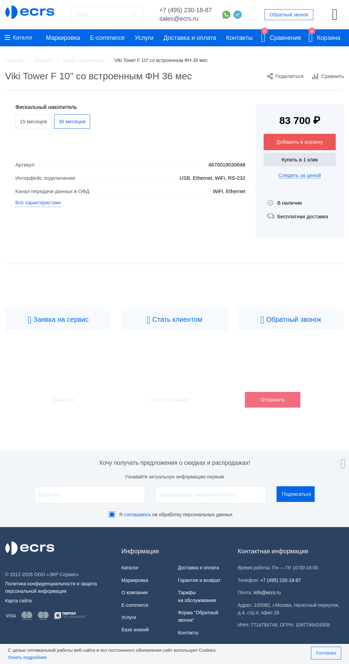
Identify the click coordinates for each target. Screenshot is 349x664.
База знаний (135, 629)
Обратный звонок (289, 14)
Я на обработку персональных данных (176, 514)
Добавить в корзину (300, 142)
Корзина (324, 36)
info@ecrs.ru (267, 592)
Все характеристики (39, 203)
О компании (134, 592)
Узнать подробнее (27, 657)
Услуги (144, 37)
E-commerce (107, 37)
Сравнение (281, 36)
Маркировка (63, 37)
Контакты (239, 37)
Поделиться (285, 76)
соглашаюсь (137, 514)
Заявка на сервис (58, 320)
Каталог (19, 38)
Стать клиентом (174, 320)
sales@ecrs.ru (178, 18)
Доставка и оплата (189, 37)
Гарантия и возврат (199, 580)
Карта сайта (18, 600)
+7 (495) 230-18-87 (185, 10)
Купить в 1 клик (300, 159)
